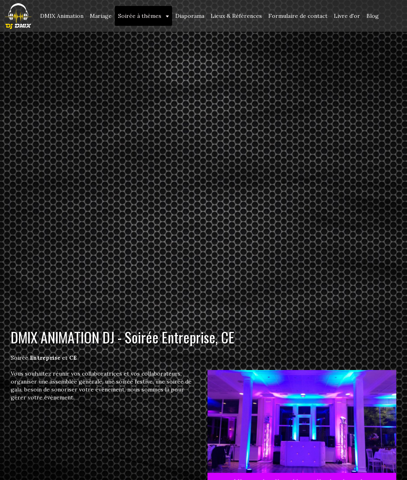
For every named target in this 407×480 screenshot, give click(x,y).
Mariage (101, 15)
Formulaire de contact (298, 15)
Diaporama (189, 15)
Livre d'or (347, 15)
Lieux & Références (236, 15)
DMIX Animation (61, 15)
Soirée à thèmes (140, 15)
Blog (372, 15)
